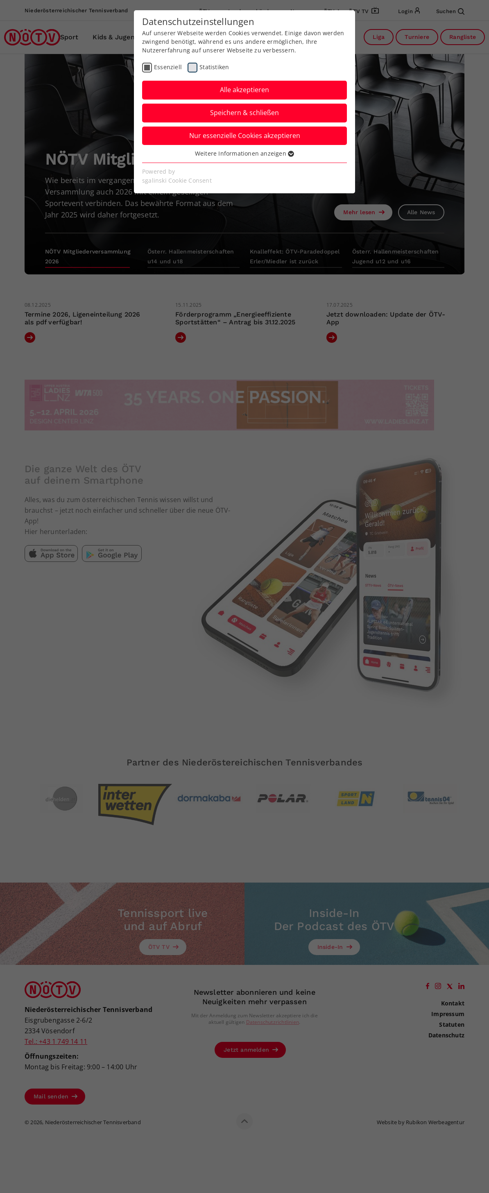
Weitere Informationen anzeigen (244, 153)
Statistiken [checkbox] (214, 67)
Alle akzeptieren (244, 89)
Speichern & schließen (244, 112)
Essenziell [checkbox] (168, 67)
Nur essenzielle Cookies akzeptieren (244, 135)
